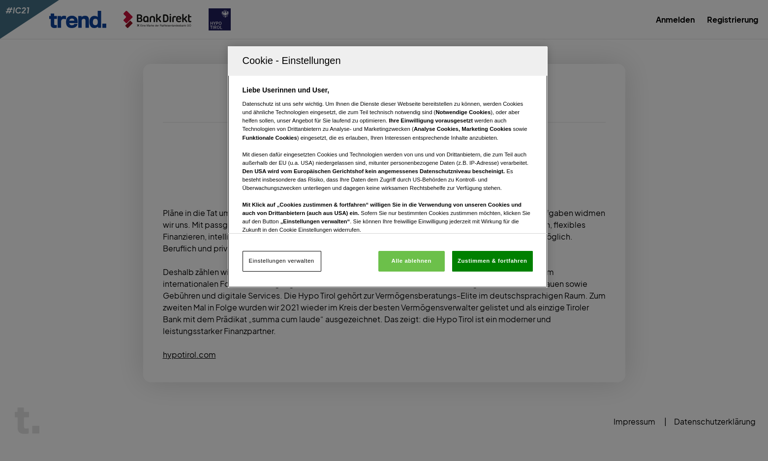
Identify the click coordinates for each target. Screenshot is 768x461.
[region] (388, 167)
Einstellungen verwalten (281, 261)
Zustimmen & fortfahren (492, 261)
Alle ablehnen (411, 261)
